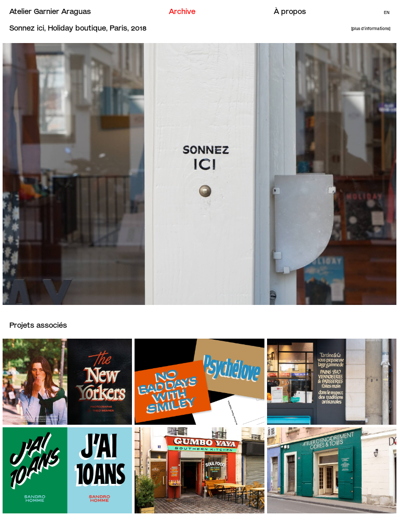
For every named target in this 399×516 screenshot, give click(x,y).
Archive (182, 11)
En (387, 12)
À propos (290, 11)
